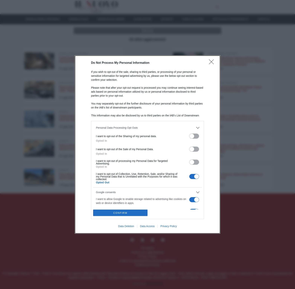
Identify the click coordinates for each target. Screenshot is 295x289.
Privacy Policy (168, 226)
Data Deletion (126, 226)
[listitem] (147, 128)
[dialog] (147, 145)
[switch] (194, 136)
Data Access (147, 226)
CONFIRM (120, 212)
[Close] (212, 63)
